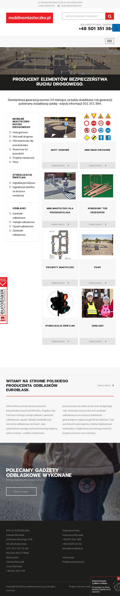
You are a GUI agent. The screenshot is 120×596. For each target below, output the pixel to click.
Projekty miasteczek (23, 157)
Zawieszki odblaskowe (18, 232)
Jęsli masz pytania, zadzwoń (96, 27)
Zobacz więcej (58, 166)
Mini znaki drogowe (22, 136)
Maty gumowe (20, 132)
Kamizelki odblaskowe (18, 215)
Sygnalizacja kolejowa (23, 182)
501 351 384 (92, 103)
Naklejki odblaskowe (23, 222)
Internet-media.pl (85, 586)
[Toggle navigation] (109, 41)
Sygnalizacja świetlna (22, 176)
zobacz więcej (106, 386)
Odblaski (19, 208)
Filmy (15, 161)
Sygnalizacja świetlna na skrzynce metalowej (23, 191)
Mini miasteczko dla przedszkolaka (22, 142)
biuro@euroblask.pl (71, 6)
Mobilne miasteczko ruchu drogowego (21, 123)
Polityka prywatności (73, 561)
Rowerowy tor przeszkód (20, 151)
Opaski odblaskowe (22, 226)
